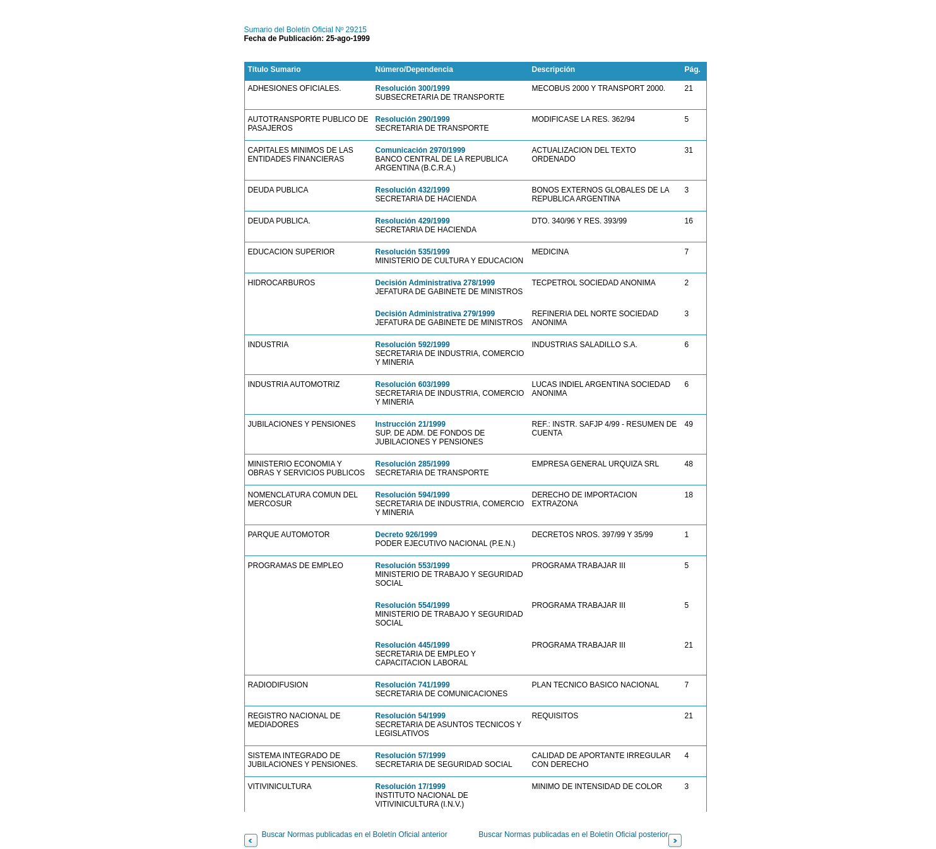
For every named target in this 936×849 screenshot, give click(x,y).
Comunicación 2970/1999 (421, 150)
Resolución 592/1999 (413, 344)
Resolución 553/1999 (413, 565)
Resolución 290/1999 (413, 119)
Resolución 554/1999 (413, 605)
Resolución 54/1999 (411, 715)
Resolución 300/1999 (413, 88)
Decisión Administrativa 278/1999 (435, 282)
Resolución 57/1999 (411, 755)
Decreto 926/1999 (406, 534)
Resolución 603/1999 (413, 384)
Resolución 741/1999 (413, 684)
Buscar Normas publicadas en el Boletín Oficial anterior (354, 834)
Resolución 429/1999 (413, 221)
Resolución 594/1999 (413, 494)
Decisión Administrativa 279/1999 (435, 313)
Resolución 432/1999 (413, 190)
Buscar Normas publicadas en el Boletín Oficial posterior (573, 834)
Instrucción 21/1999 (411, 424)
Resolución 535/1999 (413, 251)
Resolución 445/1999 (413, 645)
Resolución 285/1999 (413, 464)
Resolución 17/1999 (411, 786)
